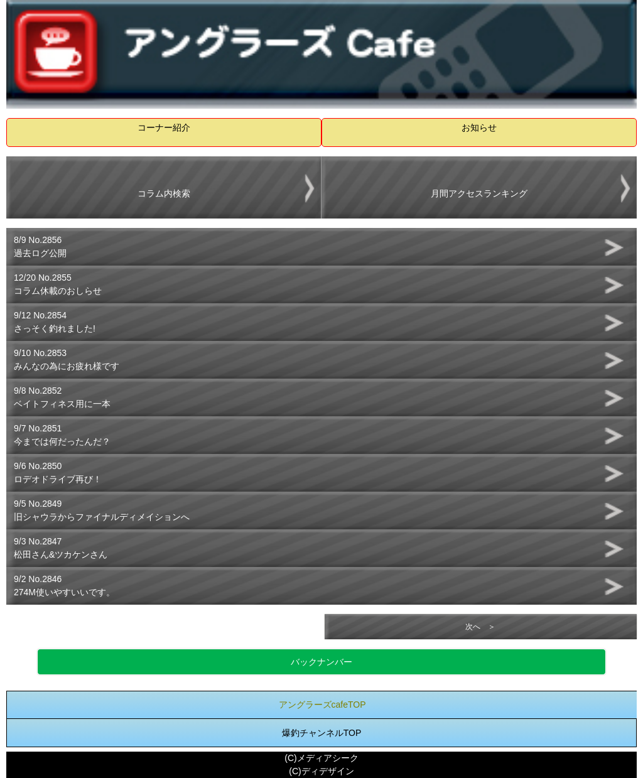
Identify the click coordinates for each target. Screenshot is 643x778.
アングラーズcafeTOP (322, 705)
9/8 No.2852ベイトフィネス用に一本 (62, 397)
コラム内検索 (164, 193)
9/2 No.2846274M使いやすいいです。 (64, 585)
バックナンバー (321, 662)
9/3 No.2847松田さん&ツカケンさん (60, 547)
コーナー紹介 (164, 127)
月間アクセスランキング (479, 193)
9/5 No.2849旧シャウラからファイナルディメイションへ (102, 510)
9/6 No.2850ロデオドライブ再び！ (58, 472)
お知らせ (479, 127)
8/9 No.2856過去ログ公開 (40, 246)
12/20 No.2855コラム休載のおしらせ (58, 284)
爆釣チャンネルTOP (322, 733)
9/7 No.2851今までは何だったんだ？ (62, 434)
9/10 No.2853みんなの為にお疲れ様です (66, 359)
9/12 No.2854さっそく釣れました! (54, 321)
